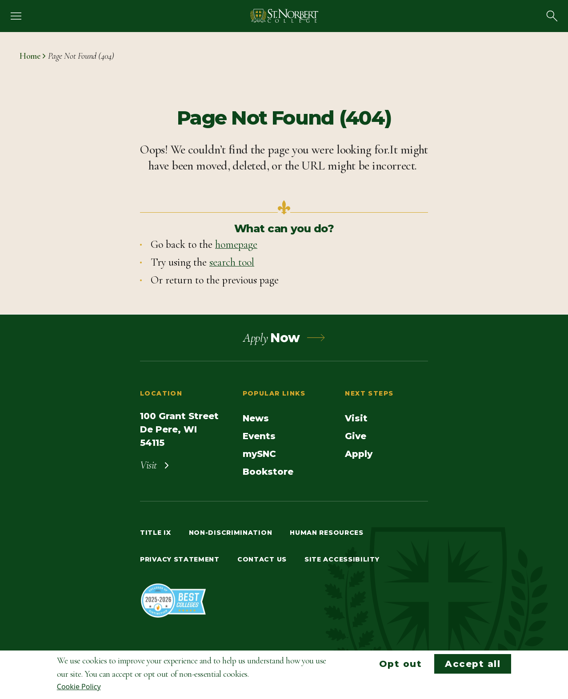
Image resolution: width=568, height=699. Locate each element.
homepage (236, 244)
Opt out (400, 664)
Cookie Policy (79, 686)
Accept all (472, 664)
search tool (231, 262)
